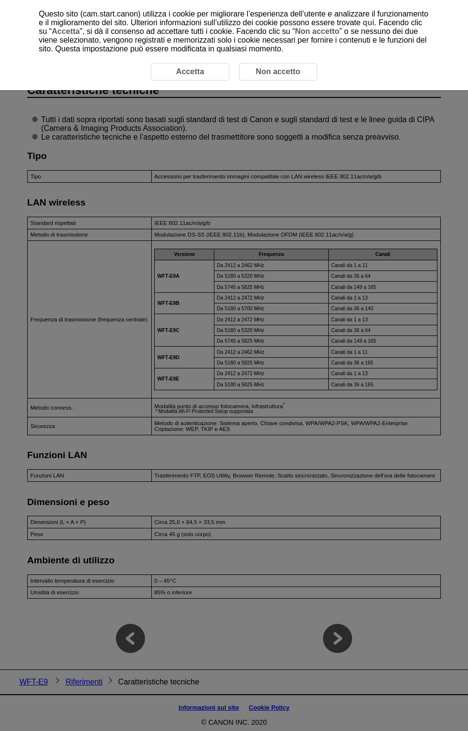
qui (368, 22)
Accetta (66, 31)
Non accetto (317, 31)
